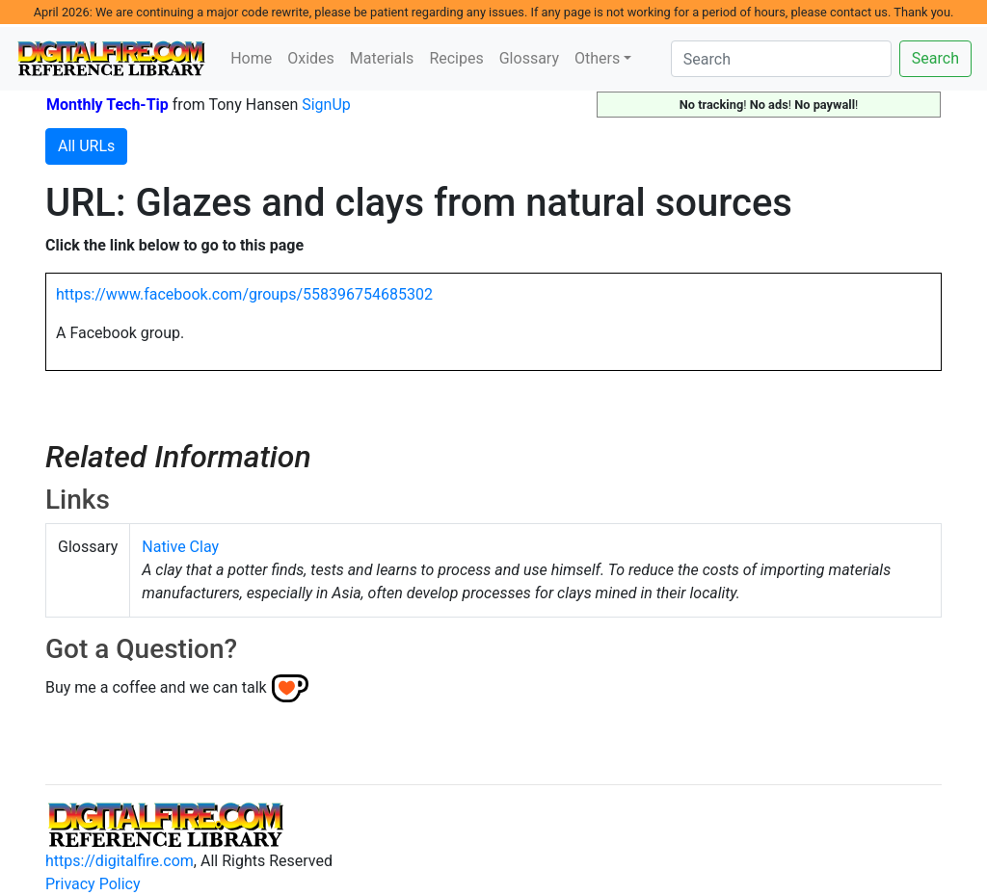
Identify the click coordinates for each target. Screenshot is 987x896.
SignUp (326, 104)
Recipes (456, 58)
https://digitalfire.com (119, 861)
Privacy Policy (93, 884)
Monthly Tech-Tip (107, 104)
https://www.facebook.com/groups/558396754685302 (244, 294)
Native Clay (180, 547)
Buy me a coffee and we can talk (156, 687)
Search (935, 58)
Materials (382, 58)
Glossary (529, 58)
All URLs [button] (86, 146)
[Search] (781, 58)
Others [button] (597, 58)
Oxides (310, 58)
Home (251, 58)
